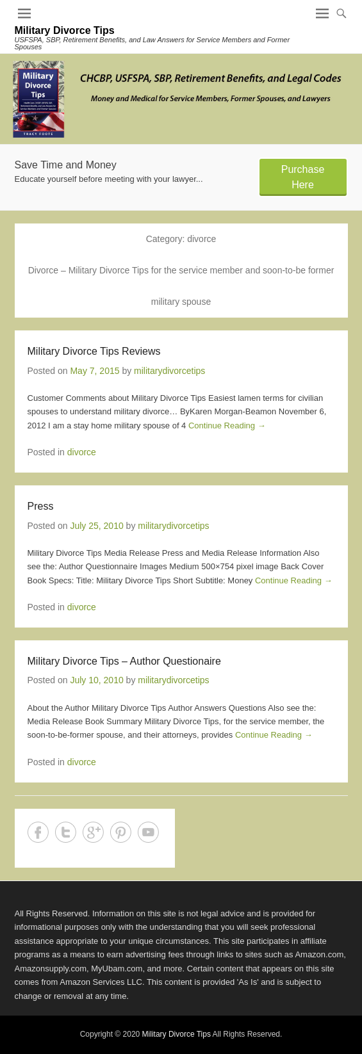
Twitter (65, 832)
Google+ (93, 832)
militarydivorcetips (169, 371)
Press (41, 506)
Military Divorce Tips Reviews (94, 351)
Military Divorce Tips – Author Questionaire (124, 661)
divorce (81, 452)
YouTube (148, 832)
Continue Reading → (227, 425)
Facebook (38, 832)
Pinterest (120, 832)
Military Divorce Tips (65, 30)
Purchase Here (303, 177)
